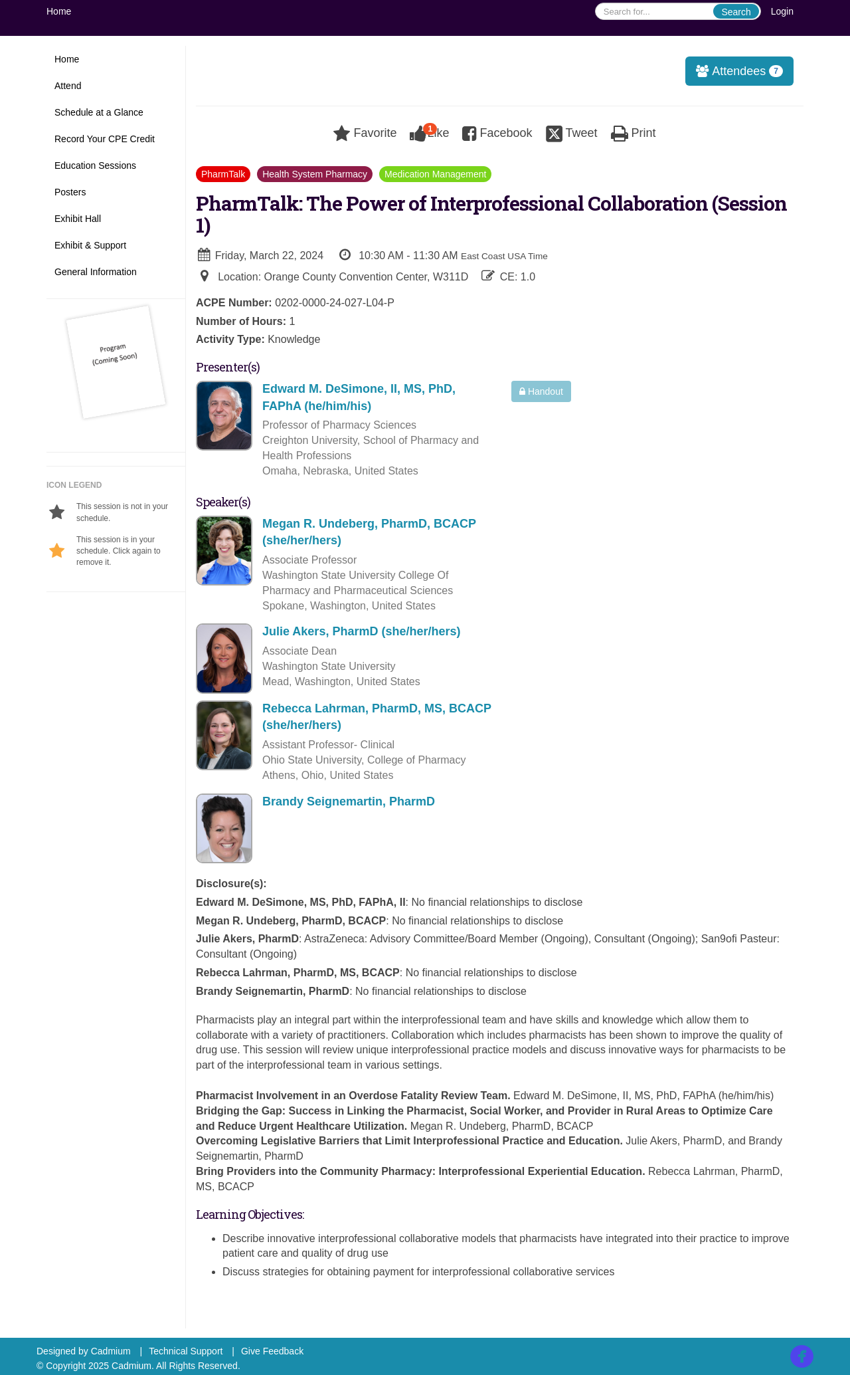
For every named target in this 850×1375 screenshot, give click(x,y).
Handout (541, 391)
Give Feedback (272, 1351)
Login (782, 11)
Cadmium (111, 1351)
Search (735, 12)
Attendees (735, 71)
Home (58, 11)
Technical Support (185, 1351)
